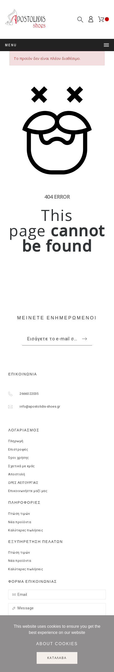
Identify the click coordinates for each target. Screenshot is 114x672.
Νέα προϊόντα (19, 522)
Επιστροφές (18, 449)
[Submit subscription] (84, 338)
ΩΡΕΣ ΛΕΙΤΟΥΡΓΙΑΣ (23, 483)
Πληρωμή (15, 441)
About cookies (57, 644)
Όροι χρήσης (18, 458)
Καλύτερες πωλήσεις (25, 530)
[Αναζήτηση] (80, 19)
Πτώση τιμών (19, 514)
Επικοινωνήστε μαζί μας (27, 491)
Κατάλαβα (56, 658)
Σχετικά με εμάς (21, 466)
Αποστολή (16, 474)
